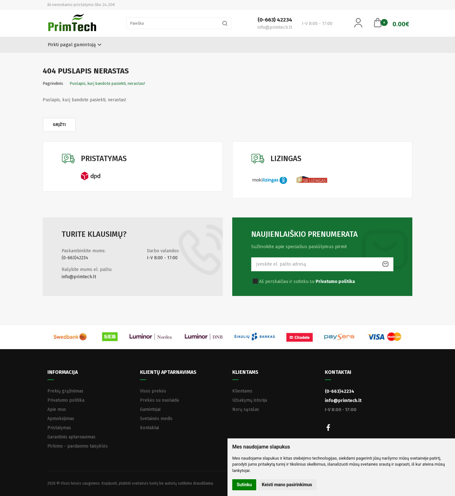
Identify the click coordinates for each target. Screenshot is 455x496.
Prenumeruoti (385, 264)
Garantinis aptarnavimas (71, 437)
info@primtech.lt (79, 276)
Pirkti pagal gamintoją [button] (72, 44)
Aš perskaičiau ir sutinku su (307, 281)
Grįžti (59, 124)
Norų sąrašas (245, 409)
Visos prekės (153, 391)
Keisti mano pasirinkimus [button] (287, 484)
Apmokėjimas (60, 418)
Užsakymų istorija (249, 400)
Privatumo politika (65, 400)
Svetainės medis (156, 418)
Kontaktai (149, 427)
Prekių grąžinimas (65, 391)
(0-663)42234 (75, 258)
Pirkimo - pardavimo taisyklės (77, 446)
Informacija (62, 372)
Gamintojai (150, 409)
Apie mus (56, 409)
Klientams (245, 372)
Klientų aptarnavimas (168, 372)
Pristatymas (59, 427)
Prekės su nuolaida (159, 400)
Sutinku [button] (244, 484)
